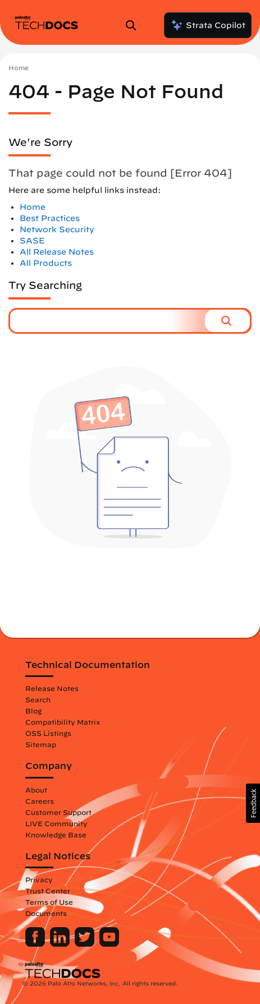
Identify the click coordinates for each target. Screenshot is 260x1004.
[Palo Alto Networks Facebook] (36, 943)
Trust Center (47, 891)
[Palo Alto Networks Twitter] (86, 943)
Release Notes (52, 688)
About (36, 790)
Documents (46, 913)
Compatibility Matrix (62, 722)
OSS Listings (48, 733)
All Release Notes (57, 251)
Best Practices (50, 218)
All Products (46, 263)
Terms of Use (49, 902)
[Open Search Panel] (134, 25)
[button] (227, 321)
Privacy (39, 879)
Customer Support (58, 812)
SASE (32, 240)
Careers (39, 801)
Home (18, 67)
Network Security (57, 229)
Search (38, 699)
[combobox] (107, 321)
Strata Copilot (207, 25)
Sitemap (40, 744)
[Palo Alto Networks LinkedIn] (61, 943)
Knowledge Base (55, 835)
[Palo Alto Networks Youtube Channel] (109, 943)
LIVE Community (56, 823)
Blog (33, 711)
